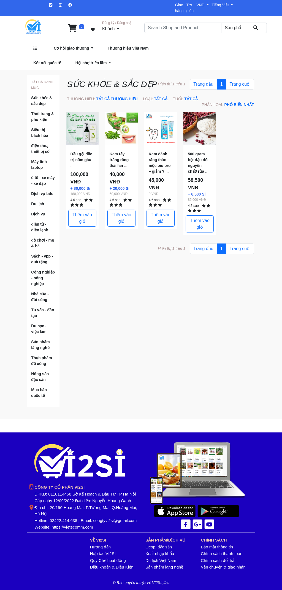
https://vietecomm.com (72, 527)
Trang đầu (203, 84)
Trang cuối (240, 84)
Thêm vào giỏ (82, 218)
